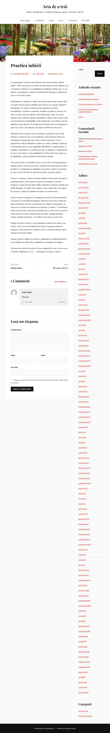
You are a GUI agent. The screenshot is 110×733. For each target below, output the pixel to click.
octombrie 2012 (84, 478)
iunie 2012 (82, 499)
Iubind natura (16, 268)
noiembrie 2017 (84, 254)
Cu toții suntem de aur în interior (90, 104)
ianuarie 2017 (83, 284)
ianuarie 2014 (83, 402)
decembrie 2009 (84, 601)
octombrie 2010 (84, 580)
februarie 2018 (83, 238)
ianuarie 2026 (83, 187)
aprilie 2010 (82, 585)
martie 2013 (82, 453)
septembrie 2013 (84, 422)
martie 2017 (82, 274)
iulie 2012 (82, 493)
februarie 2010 (83, 590)
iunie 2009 (82, 616)
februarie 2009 (83, 626)
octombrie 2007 (84, 667)
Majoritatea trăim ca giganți (88, 99)
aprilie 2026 (82, 182)
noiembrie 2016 (84, 289)
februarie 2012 (83, 519)
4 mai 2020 (28, 302)
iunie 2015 (82, 325)
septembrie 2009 (84, 606)
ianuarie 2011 (83, 575)
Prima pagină (25, 20)
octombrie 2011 (84, 539)
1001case (82, 164)
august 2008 (83, 636)
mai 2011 (81, 565)
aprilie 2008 (82, 647)
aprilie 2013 (82, 448)
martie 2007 (82, 687)
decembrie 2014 (84, 351)
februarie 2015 (83, 340)
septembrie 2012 (84, 483)
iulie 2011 (82, 555)
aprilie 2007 (82, 682)
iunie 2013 (82, 437)
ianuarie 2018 (83, 243)
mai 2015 (81, 330)
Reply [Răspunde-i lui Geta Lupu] (63, 302)
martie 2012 (82, 514)
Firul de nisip (92, 164)
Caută (80, 69)
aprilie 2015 (82, 335)
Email (44, 355)
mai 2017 (81, 269)
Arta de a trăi (55, 6)
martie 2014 (82, 391)
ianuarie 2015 (83, 345)
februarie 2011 (83, 570)
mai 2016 (81, 299)
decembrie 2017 (84, 248)
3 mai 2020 (39, 74)
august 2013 (83, 427)
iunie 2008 (82, 641)
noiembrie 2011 (84, 534)
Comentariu (16, 330)
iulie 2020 (82, 213)
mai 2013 (81, 442)
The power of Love (60, 268)
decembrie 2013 (84, 407)
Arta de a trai (56, 74)
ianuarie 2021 (83, 208)
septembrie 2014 (84, 366)
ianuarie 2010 (83, 596)
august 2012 (83, 488)
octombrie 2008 (84, 631)
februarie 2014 (83, 396)
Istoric (51, 20)
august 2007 (83, 672)
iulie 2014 (82, 371)
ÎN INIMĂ (88, 146)
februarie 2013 (83, 458)
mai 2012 (81, 504)
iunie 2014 (82, 376)
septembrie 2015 (84, 320)
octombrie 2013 (84, 417)
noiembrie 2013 (84, 412)
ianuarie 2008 (83, 657)
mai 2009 (81, 621)
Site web (14, 367)
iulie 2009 (82, 611)
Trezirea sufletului (85, 716)
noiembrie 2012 (84, 473)
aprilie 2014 (82, 386)
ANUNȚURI (73, 20)
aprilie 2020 (82, 223)
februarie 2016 (83, 310)
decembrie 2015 (84, 315)
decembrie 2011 (84, 529)
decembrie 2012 (84, 468)
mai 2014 (81, 381)
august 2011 (83, 550)
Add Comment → (61, 282)
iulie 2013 (82, 432)
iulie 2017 (82, 259)
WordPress (48, 728)
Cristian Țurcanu (21, 74)
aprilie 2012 (82, 509)
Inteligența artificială (86, 94)
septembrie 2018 (84, 228)
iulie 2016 (82, 294)
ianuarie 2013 (83, 463)
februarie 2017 (83, 279)
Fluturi (80, 117)
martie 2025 (82, 192)
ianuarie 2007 (83, 692)
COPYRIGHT (39, 20)
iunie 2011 (82, 560)
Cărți (60, 20)
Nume (14, 355)
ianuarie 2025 (83, 197)
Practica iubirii (27, 65)
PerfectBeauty (83, 156)
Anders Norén (70, 728)
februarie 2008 (83, 652)
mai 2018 (81, 233)
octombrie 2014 (84, 361)
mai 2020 (81, 218)
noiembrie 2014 (84, 356)
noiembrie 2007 (84, 662)
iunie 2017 (82, 264)
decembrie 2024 (84, 203)
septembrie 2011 (84, 544)
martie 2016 (82, 305)
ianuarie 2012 (83, 524)
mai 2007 (81, 677)
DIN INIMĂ (86, 20)
